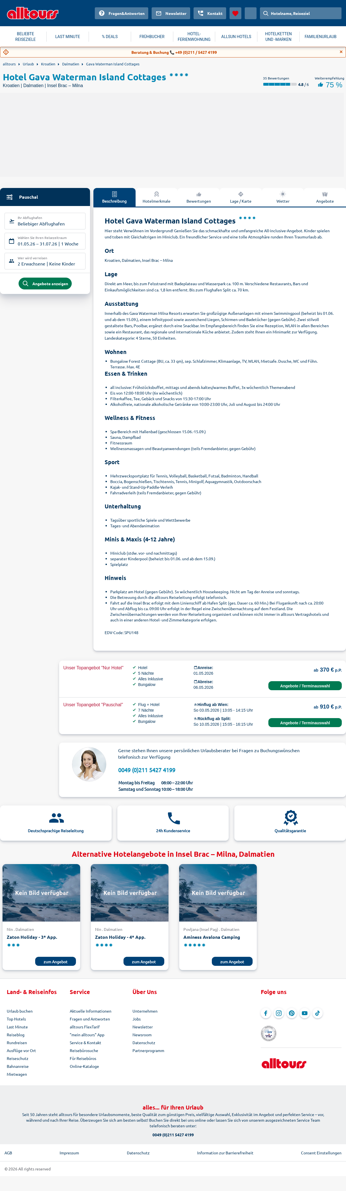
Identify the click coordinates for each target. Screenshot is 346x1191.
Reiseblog (15, 1034)
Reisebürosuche (84, 1050)
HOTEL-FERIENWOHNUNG (194, 37)
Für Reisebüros (83, 1058)
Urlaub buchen (20, 1010)
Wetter (283, 197)
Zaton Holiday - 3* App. (32, 937)
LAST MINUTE (67, 36)
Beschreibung (114, 197)
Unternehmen (145, 1010)
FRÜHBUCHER (152, 36)
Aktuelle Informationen (90, 1010)
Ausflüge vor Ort (21, 1050)
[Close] (341, 52)
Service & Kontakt (85, 1042)
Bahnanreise (18, 1066)
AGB (8, 1152)
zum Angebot (56, 961)
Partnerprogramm (148, 1050)
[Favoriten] (235, 13)
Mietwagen (17, 1074)
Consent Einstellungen (321, 1152)
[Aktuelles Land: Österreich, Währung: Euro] (251, 13)
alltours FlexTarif (85, 1026)
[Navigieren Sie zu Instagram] (279, 1013)
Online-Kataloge (84, 1066)
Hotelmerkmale (156, 197)
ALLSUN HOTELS (236, 36)
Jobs (136, 1018)
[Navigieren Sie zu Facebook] (266, 1013)
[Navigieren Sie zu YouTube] (305, 1013)
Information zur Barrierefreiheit (225, 1152)
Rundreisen (17, 1042)
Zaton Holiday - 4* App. (120, 937)
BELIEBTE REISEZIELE (25, 37)
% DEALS (110, 36)
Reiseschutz (17, 1058)
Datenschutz (143, 1042)
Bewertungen (199, 197)
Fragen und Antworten (90, 1018)
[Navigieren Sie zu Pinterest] (292, 1013)
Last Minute (17, 1026)
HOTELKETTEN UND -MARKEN (278, 37)
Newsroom (142, 1034)
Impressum (69, 1152)
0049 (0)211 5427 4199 (146, 769)
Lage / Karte (240, 197)
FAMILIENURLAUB (320, 36)
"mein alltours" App (87, 1034)
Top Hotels (16, 1018)
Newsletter (142, 1026)
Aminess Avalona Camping (211, 937)
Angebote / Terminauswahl (305, 686)
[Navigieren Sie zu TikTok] (318, 1013)
